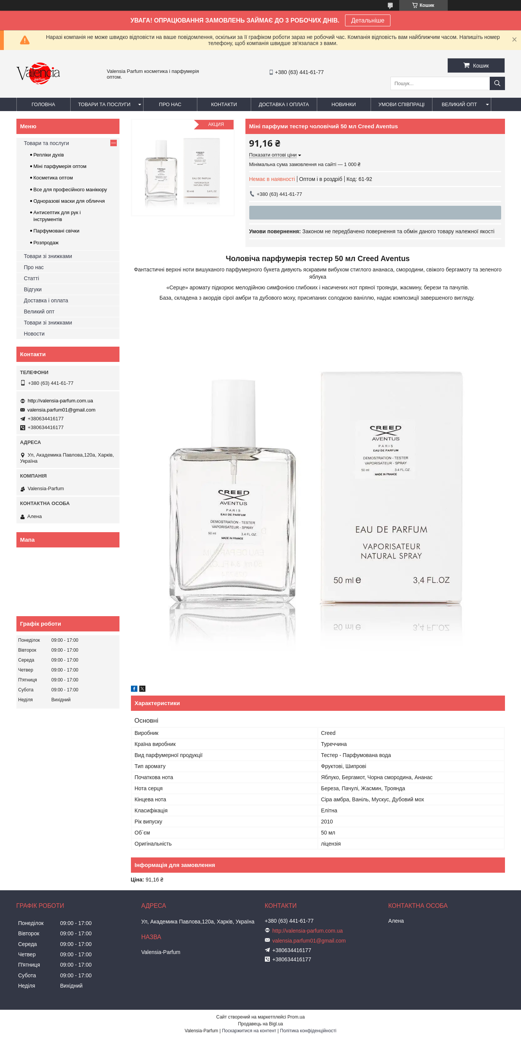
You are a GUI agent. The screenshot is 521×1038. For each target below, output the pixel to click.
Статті (31, 278)
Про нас (170, 104)
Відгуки (33, 289)
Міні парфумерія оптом (60, 166)
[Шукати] (497, 83)
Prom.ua (296, 1017)
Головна (43, 104)
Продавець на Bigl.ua (260, 1024)
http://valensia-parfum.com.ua (60, 401)
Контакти (224, 104)
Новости (34, 334)
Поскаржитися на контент (249, 1030)
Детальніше (367, 20)
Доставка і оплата (284, 104)
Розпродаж (46, 242)
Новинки (344, 104)
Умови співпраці (402, 104)
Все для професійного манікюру (70, 189)
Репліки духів (49, 155)
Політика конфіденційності (308, 1030)
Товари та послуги (104, 104)
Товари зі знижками (48, 256)
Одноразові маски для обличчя (69, 201)
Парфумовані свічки (57, 231)
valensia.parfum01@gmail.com (61, 410)
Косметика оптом (53, 178)
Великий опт (459, 104)
